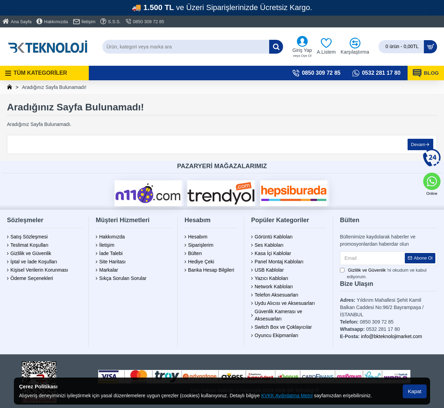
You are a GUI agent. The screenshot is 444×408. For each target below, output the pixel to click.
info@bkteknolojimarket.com (391, 336)
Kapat (414, 391)
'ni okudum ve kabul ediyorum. (383, 273)
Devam (418, 144)
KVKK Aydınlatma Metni (287, 395)
